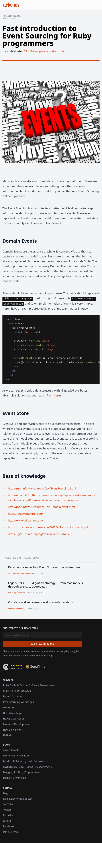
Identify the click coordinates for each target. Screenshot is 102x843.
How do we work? (13, 729)
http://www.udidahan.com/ (25, 520)
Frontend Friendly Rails (16, 755)
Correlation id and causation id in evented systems (40, 602)
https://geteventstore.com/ (25, 514)
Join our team (11, 832)
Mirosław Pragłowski (19, 573)
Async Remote (11, 750)
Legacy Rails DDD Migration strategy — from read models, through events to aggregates (46, 584)
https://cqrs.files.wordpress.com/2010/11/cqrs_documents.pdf (48, 527)
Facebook (8, 826)
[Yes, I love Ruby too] (42, 644)
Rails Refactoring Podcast (17, 798)
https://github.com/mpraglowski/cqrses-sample (39, 534)
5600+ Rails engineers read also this (43, 51)
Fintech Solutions (13, 696)
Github (7, 821)
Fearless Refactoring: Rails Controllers (25, 761)
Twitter (7, 809)
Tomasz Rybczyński (11, 16)
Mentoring (9, 707)
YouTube (8, 804)
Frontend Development (16, 724)
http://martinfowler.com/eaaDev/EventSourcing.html (42, 488)
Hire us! (7, 734)
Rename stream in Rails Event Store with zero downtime (44, 567)
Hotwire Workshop (14, 718)
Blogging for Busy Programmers (21, 772)
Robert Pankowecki (17, 608)
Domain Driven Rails (14, 777)
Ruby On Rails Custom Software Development (29, 685)
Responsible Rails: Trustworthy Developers (27, 766)
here (57, 395)
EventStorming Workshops (18, 702)
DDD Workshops (12, 713)
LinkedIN (8, 815)
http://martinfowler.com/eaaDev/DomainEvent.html (41, 507)
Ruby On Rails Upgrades (17, 691)
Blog (5, 793)
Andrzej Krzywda (16, 592)
